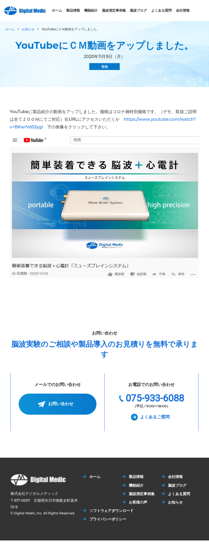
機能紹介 (91, 10)
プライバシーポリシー (107, 519)
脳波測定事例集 (114, 10)
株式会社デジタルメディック (25, 11)
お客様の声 (138, 502)
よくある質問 (161, 10)
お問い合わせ (60, 404)
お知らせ (28, 29)
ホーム (57, 10)
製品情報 (73, 10)
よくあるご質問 (155, 416)
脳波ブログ (138, 10)
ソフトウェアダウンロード (111, 510)
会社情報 (183, 10)
